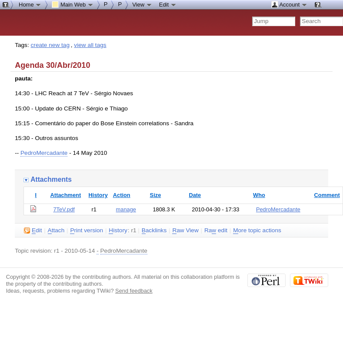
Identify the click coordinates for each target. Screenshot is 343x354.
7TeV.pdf (63, 209)
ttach (56, 230)
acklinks (154, 230)
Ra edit (215, 230)
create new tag (50, 45)
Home (30, 4)
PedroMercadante (43, 153)
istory (118, 230)
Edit (167, 4)
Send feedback (134, 290)
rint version (86, 230)
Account (289, 4)
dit (33, 230)
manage (126, 209)
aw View (185, 230)
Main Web (72, 4)
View (142, 4)
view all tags (90, 45)
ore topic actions (257, 230)
